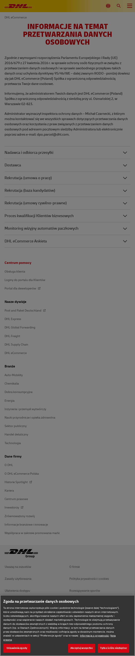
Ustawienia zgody (17, 648)
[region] (67, 625)
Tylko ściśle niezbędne (113, 648)
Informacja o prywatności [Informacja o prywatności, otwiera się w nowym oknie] (94, 635)
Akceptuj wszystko (81, 648)
